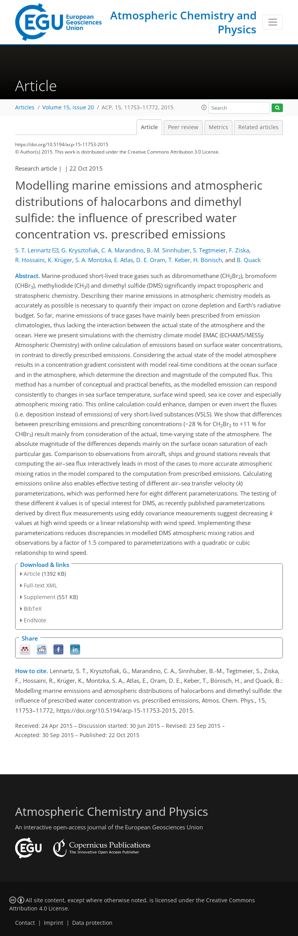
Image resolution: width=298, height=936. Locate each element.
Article (149, 127)
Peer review (183, 127)
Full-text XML (40, 585)
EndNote (35, 620)
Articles (25, 107)
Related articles (258, 127)
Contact (25, 922)
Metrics (218, 127)
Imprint (53, 922)
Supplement (39, 597)
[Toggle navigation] (272, 22)
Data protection (92, 922)
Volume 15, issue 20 (68, 107)
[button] (204, 107)
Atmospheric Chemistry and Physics (183, 22)
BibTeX (33, 608)
